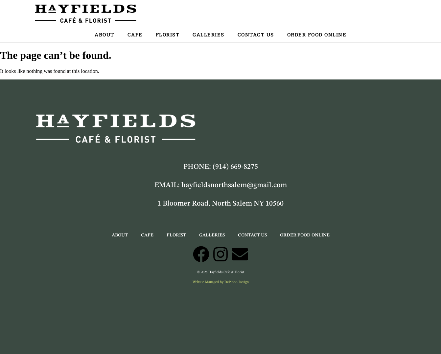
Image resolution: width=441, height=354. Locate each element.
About (104, 34)
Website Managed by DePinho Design (221, 282)
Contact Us (256, 34)
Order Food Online (317, 34)
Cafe (135, 34)
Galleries (208, 34)
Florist (168, 34)
